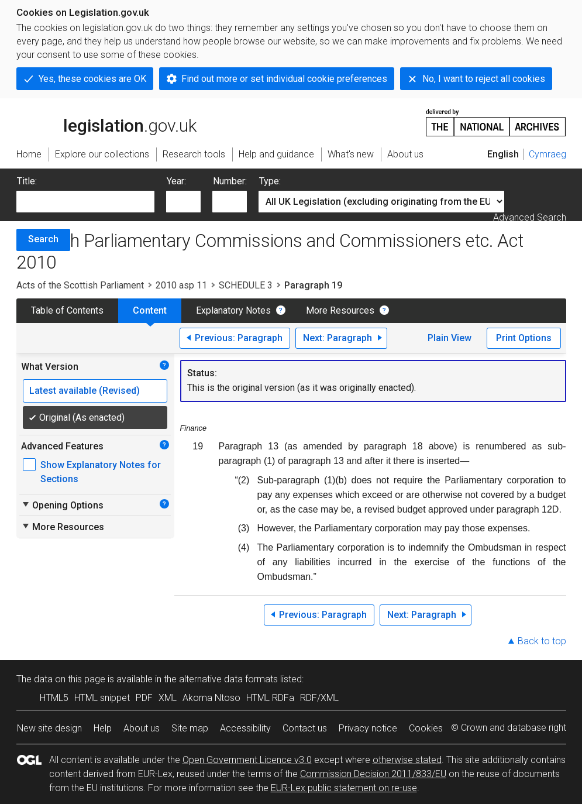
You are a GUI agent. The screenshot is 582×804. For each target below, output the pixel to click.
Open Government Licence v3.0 (247, 759)
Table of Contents (67, 310)
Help (103, 728)
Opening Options (62, 505)
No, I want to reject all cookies (483, 78)
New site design (49, 728)
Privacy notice (368, 728)
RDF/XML (319, 697)
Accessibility (245, 728)
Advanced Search (529, 217)
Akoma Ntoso (211, 697)
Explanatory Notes (233, 310)
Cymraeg (547, 154)
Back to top (542, 641)
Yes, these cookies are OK (92, 78)
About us (141, 728)
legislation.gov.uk (106, 121)
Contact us (305, 728)
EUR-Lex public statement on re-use (344, 787)
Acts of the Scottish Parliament (80, 285)
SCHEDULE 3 (246, 285)
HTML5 (54, 697)
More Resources (340, 310)
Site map (189, 728)
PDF (144, 697)
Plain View (449, 337)
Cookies (426, 728)
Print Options (524, 337)
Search (43, 239)
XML (168, 697)
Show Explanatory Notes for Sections (100, 472)
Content (150, 310)
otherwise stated (407, 759)
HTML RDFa (270, 697)
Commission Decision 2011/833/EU (373, 773)
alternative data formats (228, 679)
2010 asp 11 (181, 285)
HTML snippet (102, 697)
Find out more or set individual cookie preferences (284, 78)
